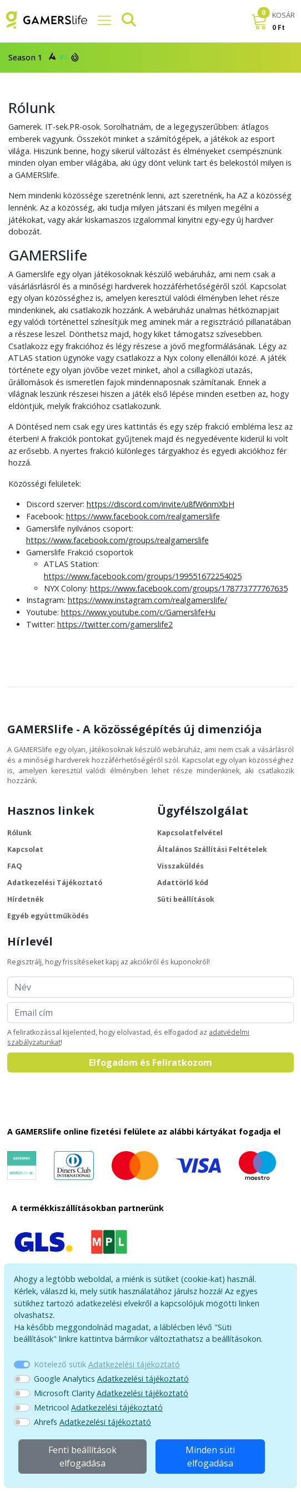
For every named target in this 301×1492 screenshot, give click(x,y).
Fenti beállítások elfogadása (82, 1456)
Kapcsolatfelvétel (190, 832)
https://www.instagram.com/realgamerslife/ (147, 600)
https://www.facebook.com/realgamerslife (143, 516)
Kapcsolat (25, 849)
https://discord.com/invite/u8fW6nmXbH (160, 504)
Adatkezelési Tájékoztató (54, 882)
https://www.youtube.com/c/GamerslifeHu (138, 612)
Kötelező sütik (107, 1364)
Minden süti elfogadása (210, 1456)
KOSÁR (283, 15)
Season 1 (42, 57)
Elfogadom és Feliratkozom (150, 1062)
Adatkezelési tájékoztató (134, 1364)
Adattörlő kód (182, 882)
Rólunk (19, 832)
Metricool (98, 1407)
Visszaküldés (180, 866)
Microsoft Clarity (111, 1393)
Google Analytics (111, 1378)
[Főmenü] (100, 20)
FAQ (14, 866)
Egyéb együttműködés (48, 916)
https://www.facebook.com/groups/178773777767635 (189, 588)
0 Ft (278, 27)
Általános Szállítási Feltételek (212, 849)
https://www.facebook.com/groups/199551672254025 (143, 576)
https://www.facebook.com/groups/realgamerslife (117, 540)
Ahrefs (92, 1422)
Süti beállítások (185, 899)
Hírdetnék (25, 899)
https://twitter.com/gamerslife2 (115, 624)
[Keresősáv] (124, 20)
